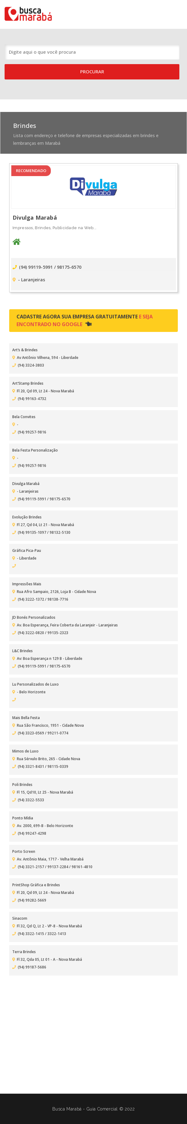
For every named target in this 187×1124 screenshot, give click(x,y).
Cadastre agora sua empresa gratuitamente (85, 320)
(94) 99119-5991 (33, 267)
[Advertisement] (93, 1028)
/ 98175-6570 (67, 267)
